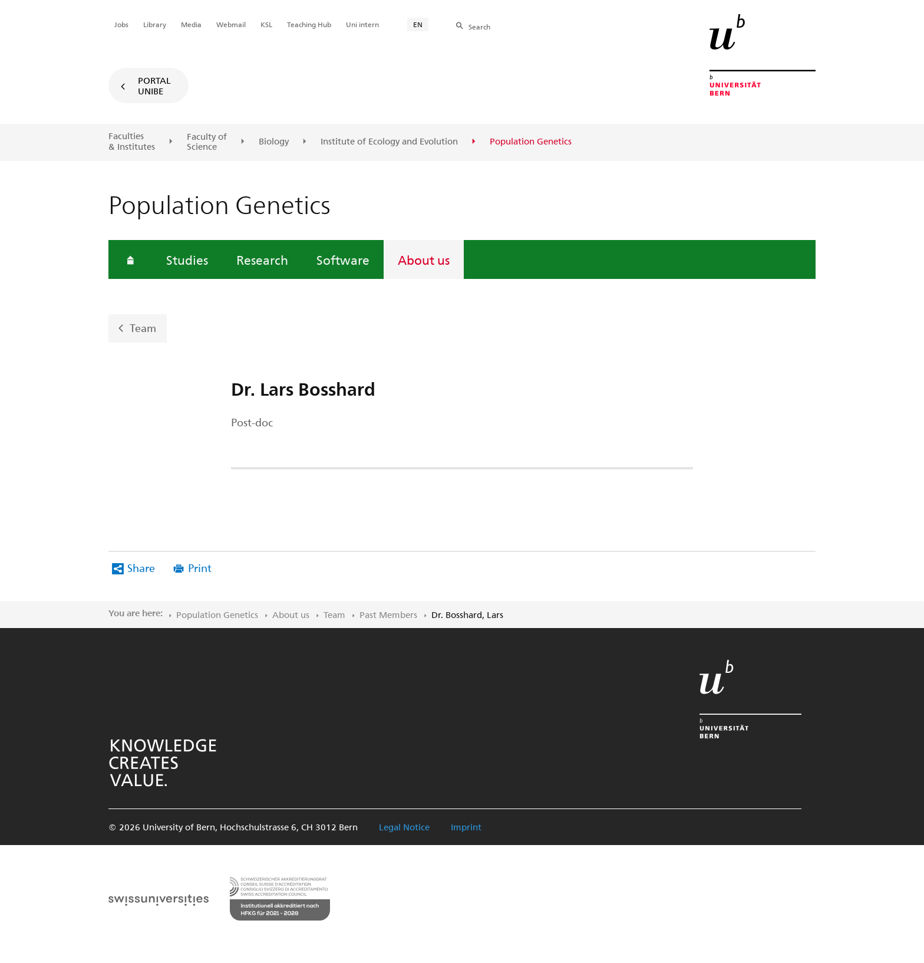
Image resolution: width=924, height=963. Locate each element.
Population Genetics (217, 614)
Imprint (466, 827)
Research (262, 259)
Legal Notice (404, 827)
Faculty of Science (207, 142)
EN (418, 24)
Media (191, 24)
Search (479, 26)
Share (141, 567)
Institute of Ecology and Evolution (389, 141)
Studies (187, 259)
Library (154, 24)
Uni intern (362, 24)
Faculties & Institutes (131, 141)
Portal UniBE (154, 85)
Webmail (231, 24)
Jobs (121, 24)
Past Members (388, 614)
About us (424, 259)
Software (342, 259)
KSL (266, 24)
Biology (274, 141)
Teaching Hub (309, 24)
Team (143, 327)
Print (200, 567)
